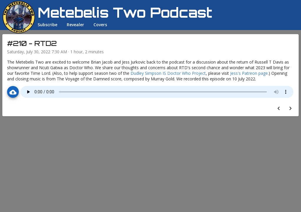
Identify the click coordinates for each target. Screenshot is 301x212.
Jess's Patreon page (249, 73)
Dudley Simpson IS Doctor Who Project (168, 73)
